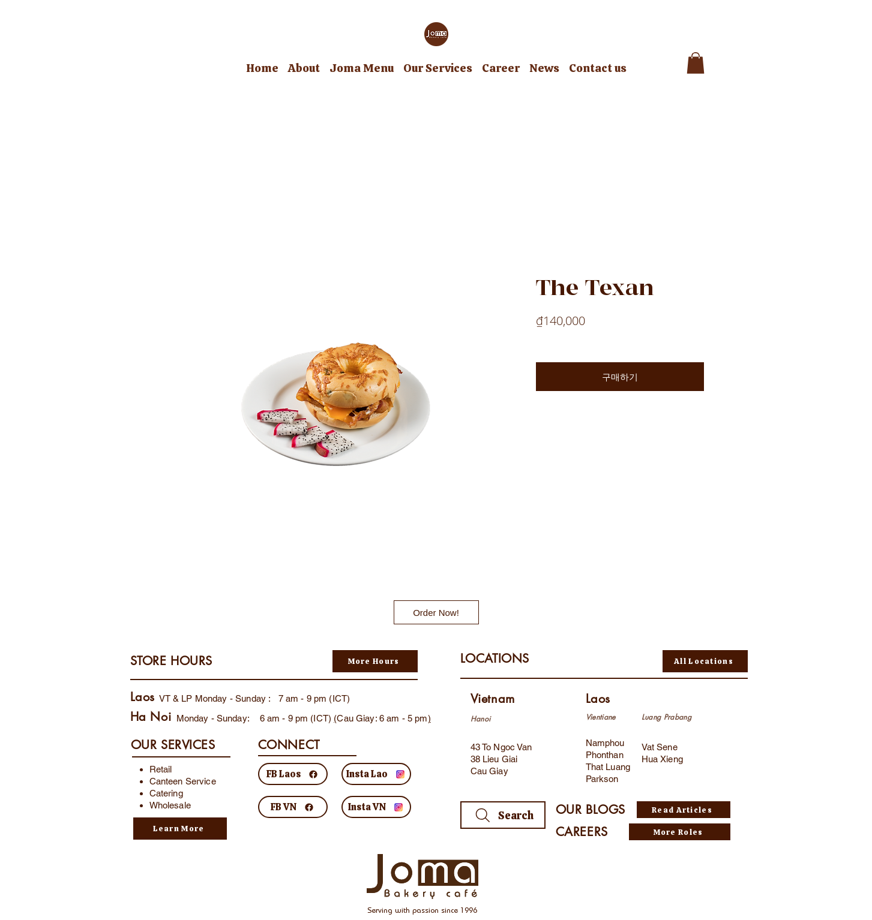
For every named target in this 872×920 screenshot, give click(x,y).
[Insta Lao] (376, 774)
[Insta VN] (376, 807)
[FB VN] (293, 807)
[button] (696, 63)
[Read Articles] (683, 809)
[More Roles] (679, 831)
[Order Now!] (436, 612)
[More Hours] (375, 661)
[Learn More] (180, 828)
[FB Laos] (293, 774)
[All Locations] (705, 661)
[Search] (503, 815)
